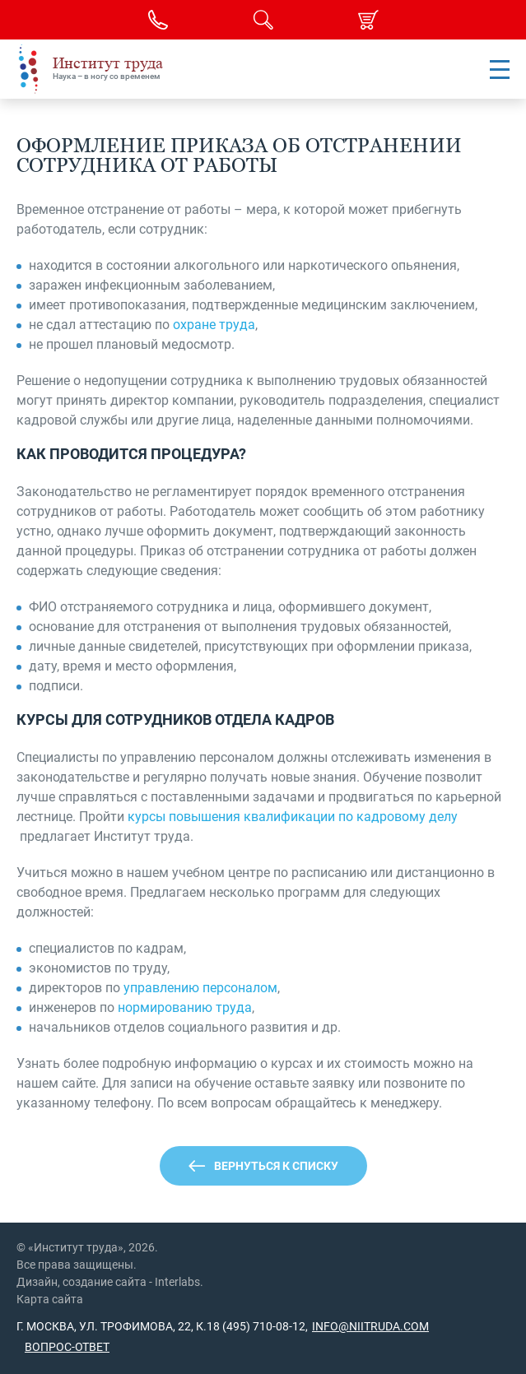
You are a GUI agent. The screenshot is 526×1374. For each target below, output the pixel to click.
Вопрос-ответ (67, 1346)
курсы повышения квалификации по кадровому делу (293, 816)
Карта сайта (49, 1299)
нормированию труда (185, 1007)
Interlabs (177, 1281)
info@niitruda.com (370, 1326)
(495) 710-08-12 (262, 1326)
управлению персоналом (200, 988)
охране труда (214, 324)
